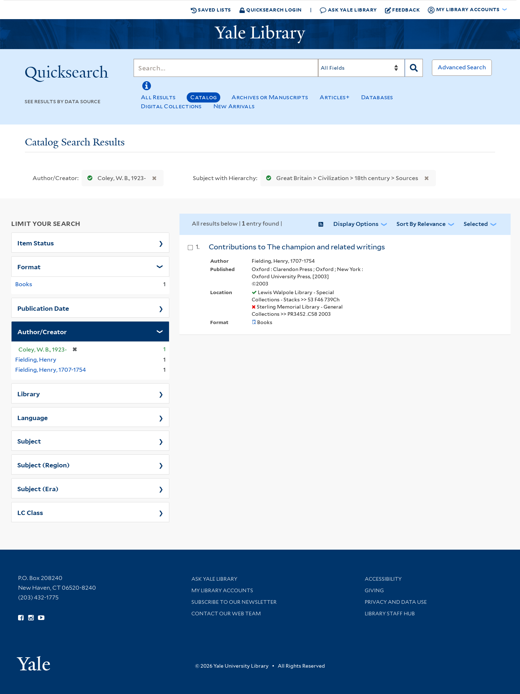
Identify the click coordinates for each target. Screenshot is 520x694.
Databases (377, 97)
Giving (374, 590)
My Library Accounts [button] (464, 10)
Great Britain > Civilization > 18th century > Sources (340, 178)
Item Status (35, 242)
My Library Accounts (222, 590)
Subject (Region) (43, 464)
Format (28, 266)
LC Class (30, 512)
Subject (29, 440)
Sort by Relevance (421, 224)
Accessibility (383, 579)
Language (32, 417)
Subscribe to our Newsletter (234, 602)
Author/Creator (42, 331)
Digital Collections (171, 106)
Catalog (203, 97)
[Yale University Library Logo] (260, 34)
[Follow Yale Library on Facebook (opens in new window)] (20, 618)
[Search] (226, 68)
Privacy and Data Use (396, 602)
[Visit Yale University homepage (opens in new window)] (33, 661)
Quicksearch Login (270, 9)
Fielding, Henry (35, 359)
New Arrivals (234, 106)
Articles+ (335, 97)
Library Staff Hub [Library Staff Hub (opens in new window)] (390, 613)
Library (28, 393)
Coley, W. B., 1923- (115, 178)
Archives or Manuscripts (269, 97)
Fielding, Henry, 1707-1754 (50, 369)
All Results (158, 97)
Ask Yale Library (348, 10)
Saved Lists (211, 9)
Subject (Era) (37, 488)
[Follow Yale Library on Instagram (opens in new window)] (31, 618)
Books (23, 284)
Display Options (355, 224)
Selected (476, 224)
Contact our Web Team (226, 613)
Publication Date (43, 308)
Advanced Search (462, 67)
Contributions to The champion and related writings (297, 247)
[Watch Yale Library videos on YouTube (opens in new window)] (41, 618)
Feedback (402, 9)
